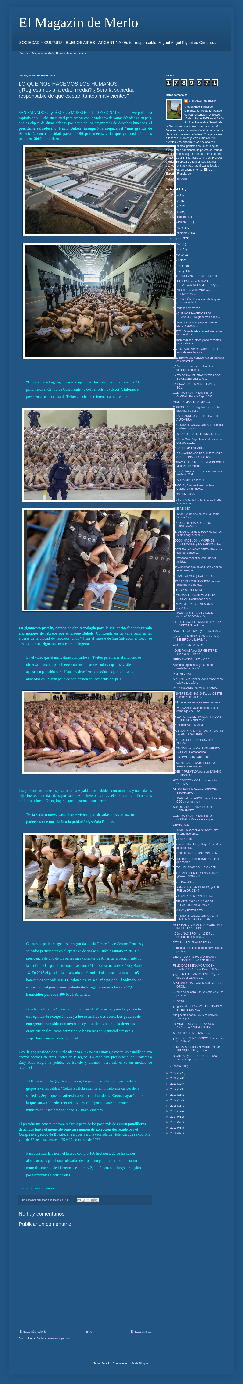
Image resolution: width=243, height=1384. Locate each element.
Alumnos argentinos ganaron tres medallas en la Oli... (193, 666)
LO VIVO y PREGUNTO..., (189, 910)
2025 (173, 201)
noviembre (180, 222)
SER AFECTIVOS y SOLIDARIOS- (194, 576)
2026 (173, 195)
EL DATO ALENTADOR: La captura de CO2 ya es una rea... (197, 800)
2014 (173, 1116)
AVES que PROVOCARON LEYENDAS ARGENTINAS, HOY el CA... (197, 455)
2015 (173, 1111)
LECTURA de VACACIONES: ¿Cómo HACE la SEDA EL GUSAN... (196, 917)
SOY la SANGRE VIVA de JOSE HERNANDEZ (193, 808)
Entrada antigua (141, 1331)
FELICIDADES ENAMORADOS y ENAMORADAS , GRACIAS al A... (196, 967)
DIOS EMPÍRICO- (184, 494)
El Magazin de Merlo (78, 22)
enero (178, 1066)
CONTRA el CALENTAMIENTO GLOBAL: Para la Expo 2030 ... (194, 394)
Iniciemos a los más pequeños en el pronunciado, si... (195, 324)
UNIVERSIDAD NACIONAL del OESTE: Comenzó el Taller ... (198, 695)
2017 (173, 1100)
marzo (178, 266)
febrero (178, 271)
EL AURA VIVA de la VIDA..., (191, 480)
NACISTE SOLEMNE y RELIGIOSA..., (197, 631)
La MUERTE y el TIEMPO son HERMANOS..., (192, 292)
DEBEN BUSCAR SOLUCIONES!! (194, 867)
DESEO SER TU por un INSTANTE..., (196, 433)
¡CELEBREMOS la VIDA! (188, 725)
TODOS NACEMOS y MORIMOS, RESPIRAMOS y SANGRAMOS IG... (197, 542)
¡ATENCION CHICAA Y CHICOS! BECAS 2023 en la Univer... (193, 903)
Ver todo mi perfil (176, 178)
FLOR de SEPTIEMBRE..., (189, 590)
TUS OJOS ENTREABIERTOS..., (193, 757)
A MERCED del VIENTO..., (189, 645)
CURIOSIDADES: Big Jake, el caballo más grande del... (196, 409)
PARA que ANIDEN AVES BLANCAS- (196, 688)
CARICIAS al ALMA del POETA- (193, 896)
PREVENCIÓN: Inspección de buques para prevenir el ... (196, 301)
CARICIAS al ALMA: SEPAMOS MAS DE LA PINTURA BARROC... (198, 732)
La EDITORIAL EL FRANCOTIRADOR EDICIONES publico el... (197, 377)
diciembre (180, 216)
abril (177, 260)
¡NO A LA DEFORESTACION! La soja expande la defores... (196, 583)
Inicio (89, 1331)
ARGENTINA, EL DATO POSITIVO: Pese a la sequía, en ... (195, 764)
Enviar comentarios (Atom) (53, 1338)
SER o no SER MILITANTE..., (191, 1032)
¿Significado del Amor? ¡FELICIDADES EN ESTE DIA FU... (197, 1008)
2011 (173, 1133)
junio (177, 249)
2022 (173, 1073)
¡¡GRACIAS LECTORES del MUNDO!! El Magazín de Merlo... (198, 464)
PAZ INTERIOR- (183, 673)
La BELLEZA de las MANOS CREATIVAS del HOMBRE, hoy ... (196, 283)
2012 (173, 1127)
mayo (177, 255)
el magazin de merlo (202, 100)
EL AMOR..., (180, 1000)
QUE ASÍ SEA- (182, 508)
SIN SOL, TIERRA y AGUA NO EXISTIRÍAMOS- (192, 524)
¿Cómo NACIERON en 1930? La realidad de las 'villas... (193, 935)
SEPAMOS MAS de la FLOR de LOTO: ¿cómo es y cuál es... (197, 533)
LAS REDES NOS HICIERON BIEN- (195, 853)
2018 (173, 1094)
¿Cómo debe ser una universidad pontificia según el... (193, 368)
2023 (173, 212)
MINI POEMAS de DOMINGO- (192, 401)
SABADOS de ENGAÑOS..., (190, 448)
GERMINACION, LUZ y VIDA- (191, 659)
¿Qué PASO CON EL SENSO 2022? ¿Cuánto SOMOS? (195, 874)
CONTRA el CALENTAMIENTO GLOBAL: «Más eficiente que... (194, 817)
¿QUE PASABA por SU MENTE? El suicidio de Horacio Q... (195, 652)
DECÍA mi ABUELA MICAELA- (192, 942)
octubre (179, 227)
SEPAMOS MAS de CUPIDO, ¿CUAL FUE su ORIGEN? (196, 889)
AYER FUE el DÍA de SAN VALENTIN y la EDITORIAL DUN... (197, 926)
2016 (173, 1105)
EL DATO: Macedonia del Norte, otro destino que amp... (195, 831)
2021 (173, 1078)
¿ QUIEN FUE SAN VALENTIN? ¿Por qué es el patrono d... (196, 976)
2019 (173, 1089)
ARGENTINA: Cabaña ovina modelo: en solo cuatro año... (198, 681)
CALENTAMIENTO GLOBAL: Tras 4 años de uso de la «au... (195, 350)
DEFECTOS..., (182, 824)
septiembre (181, 233)
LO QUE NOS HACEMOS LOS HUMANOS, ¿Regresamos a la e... (196, 315)
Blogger (144, 1363)
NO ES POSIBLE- (184, 839)
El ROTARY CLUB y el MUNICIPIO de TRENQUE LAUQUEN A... (196, 1048)
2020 (173, 1083)
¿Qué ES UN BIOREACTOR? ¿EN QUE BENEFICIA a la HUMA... (198, 638)
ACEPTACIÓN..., (183, 882)
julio (176, 244)
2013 (173, 1122)
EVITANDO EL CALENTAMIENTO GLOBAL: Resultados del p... (194, 597)
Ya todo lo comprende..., (188, 308)
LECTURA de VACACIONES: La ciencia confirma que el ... (198, 426)
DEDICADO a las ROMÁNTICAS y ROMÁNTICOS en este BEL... (194, 958)
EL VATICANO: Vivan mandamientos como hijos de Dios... (196, 709)
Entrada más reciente (33, 1331)
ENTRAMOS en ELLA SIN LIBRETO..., (197, 276)
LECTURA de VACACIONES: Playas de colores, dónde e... (198, 551)
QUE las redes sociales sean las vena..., (198, 702)
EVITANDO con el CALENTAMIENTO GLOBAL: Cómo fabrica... (196, 750)
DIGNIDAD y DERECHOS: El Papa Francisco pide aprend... (195, 1057)
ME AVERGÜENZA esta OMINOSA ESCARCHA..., (195, 791)
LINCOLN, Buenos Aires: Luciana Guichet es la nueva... (193, 487)
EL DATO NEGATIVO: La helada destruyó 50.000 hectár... (193, 615)
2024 (173, 206)
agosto (178, 238)
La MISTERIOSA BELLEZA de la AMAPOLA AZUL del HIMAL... (193, 1025)
